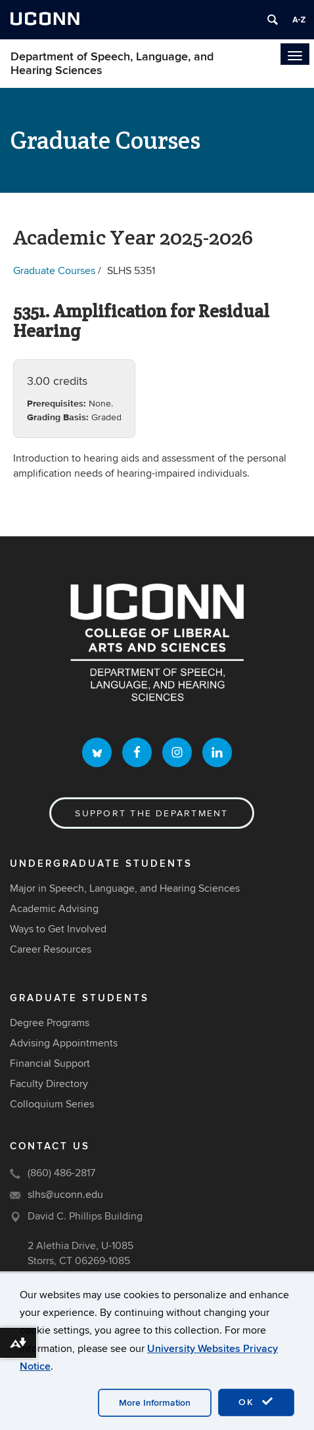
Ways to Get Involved (58, 929)
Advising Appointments (64, 1043)
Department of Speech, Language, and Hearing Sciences (112, 63)
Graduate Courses (54, 270)
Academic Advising (54, 908)
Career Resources (50, 949)
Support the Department (151, 813)
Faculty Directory (49, 1083)
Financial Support (50, 1063)
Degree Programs (49, 1022)
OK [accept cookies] (256, 1402)
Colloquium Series (52, 1104)
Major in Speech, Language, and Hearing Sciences (125, 888)
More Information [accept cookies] (155, 1402)
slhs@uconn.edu (65, 1194)
